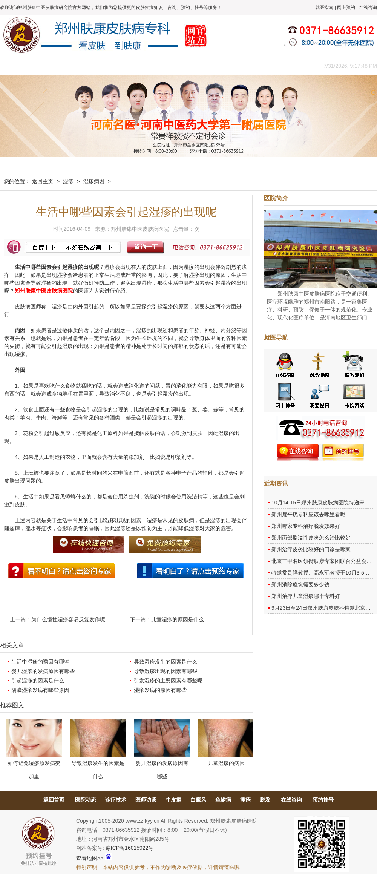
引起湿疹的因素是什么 (37, 681)
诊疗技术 (115, 800)
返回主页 (42, 181)
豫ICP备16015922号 (130, 848)
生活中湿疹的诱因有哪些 (40, 662)
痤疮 (245, 800)
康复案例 (220, 66)
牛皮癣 (173, 800)
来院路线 (288, 66)
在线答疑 (187, 66)
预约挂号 (323, 800)
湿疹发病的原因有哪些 (160, 690)
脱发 (265, 800)
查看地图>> (89, 858)
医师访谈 (145, 800)
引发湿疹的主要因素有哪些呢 (168, 681)
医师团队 (85, 66)
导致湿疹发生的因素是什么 (165, 662)
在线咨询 (368, 7)
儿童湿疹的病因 (226, 763)
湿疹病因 (93, 181)
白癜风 (198, 800)
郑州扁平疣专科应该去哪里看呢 (308, 514)
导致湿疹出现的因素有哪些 (165, 671)
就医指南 (324, 7)
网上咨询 (254, 66)
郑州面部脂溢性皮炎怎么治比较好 (311, 538)
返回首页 (53, 800)
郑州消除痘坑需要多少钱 (300, 584)
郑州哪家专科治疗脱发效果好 (305, 526)
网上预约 (346, 7)
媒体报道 (119, 66)
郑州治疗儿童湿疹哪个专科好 (305, 596)
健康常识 (153, 66)
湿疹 (68, 181)
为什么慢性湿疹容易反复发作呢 (68, 619)
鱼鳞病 (223, 800)
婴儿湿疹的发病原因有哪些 (43, 671)
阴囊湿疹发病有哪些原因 (40, 690)
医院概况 (51, 66)
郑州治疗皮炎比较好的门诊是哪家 (311, 549)
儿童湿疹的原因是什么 (177, 619)
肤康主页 (17, 66)
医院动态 (85, 800)
